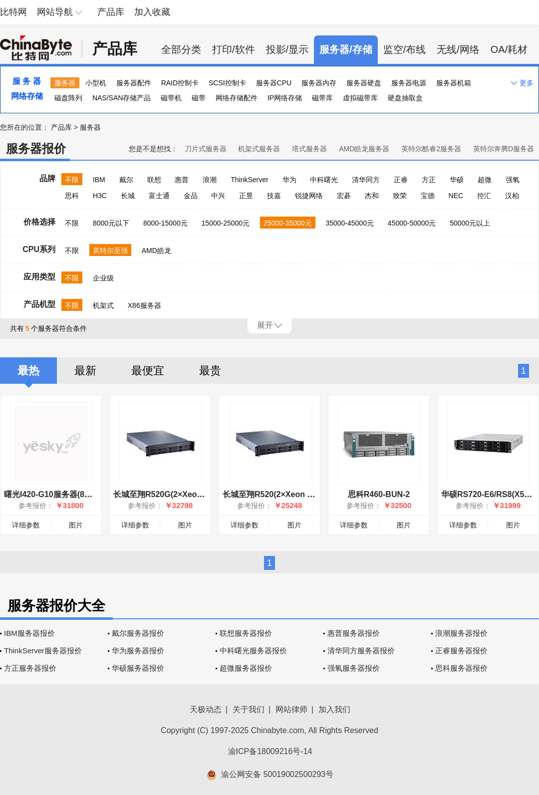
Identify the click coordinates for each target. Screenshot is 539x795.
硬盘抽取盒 (405, 98)
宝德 (428, 196)
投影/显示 (287, 49)
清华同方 (366, 180)
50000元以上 (470, 223)
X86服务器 (144, 305)
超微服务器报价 (246, 668)
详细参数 (26, 525)
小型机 (95, 83)
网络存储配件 (237, 98)
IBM (99, 180)
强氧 (513, 180)
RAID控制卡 (180, 83)
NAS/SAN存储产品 (121, 98)
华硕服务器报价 (138, 668)
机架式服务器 (259, 149)
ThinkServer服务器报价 (43, 650)
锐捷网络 (309, 196)
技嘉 (274, 196)
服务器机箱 (453, 83)
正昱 (246, 196)
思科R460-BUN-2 (379, 494)
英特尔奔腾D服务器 (503, 149)
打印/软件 (233, 49)
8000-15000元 (165, 223)
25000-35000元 (288, 223)
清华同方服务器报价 (361, 650)
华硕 (457, 180)
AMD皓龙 (156, 251)
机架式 (103, 305)
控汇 (484, 196)
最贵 (210, 370)
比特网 (13, 12)
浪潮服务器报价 (461, 633)
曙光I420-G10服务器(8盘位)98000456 (71, 494)
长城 (128, 196)
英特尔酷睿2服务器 (431, 149)
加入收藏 (152, 12)
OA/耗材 (509, 49)
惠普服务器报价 (353, 633)
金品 (191, 196)
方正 (429, 180)
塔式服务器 (309, 149)
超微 (485, 180)
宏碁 (344, 196)
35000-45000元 (349, 223)
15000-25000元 (226, 223)
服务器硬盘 (363, 83)
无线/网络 (458, 49)
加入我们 (334, 709)
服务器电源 (408, 83)
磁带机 (171, 98)
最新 (85, 370)
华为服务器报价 (138, 650)
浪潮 (210, 180)
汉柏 (512, 196)
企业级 (103, 278)
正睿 (401, 180)
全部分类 (181, 49)
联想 (154, 180)
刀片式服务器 (206, 149)
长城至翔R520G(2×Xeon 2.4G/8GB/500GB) (191, 494)
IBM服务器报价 (29, 633)
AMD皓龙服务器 (364, 149)
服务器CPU (274, 83)
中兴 (218, 196)
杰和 (372, 196)
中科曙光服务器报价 (253, 650)
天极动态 (206, 709)
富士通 (159, 196)
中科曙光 (324, 180)
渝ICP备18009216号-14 (270, 751)
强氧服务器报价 (353, 668)
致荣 (400, 196)
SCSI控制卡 (227, 83)
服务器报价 (36, 148)
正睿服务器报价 (461, 650)
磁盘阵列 (68, 98)
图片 (76, 525)
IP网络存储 (285, 98)
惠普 (182, 180)
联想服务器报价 (246, 633)
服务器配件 (133, 83)
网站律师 (291, 709)
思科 (72, 196)
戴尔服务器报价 (138, 633)
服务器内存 (318, 83)
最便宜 (147, 370)
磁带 (199, 98)
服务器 (64, 83)
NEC (456, 196)
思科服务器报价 (461, 668)
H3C (100, 196)
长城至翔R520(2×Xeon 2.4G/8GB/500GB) (298, 494)
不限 (72, 180)
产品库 (110, 12)
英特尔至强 (110, 251)
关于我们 (249, 709)
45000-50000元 (412, 223)
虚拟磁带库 (360, 98)
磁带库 (322, 98)
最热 (28, 370)
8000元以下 (111, 223)
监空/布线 (404, 49)
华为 (289, 180)
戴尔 (126, 180)
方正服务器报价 (30, 668)
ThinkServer (249, 180)
